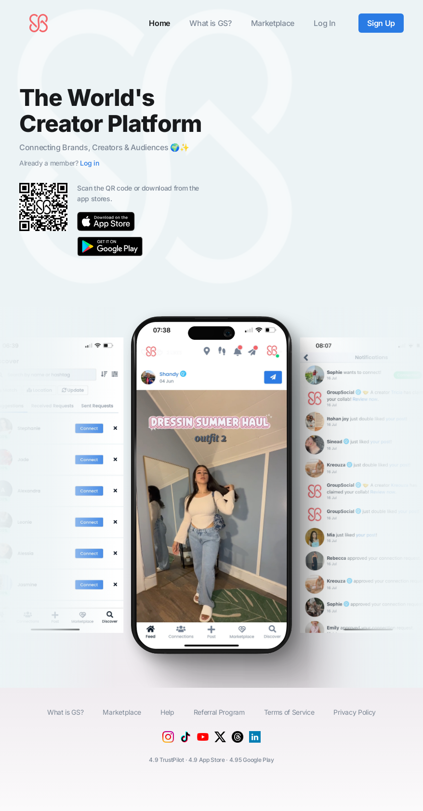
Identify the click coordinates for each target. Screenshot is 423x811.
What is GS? (210, 23)
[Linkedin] (255, 740)
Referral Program (219, 712)
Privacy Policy (354, 712)
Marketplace (272, 23)
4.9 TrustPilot (166, 759)
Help (167, 712)
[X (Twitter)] (220, 740)
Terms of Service (289, 712)
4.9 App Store (206, 759)
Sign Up (381, 23)
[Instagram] (168, 740)
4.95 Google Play (251, 759)
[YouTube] (203, 743)
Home (159, 23)
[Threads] (237, 740)
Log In (324, 23)
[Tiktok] (185, 740)
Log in (89, 163)
